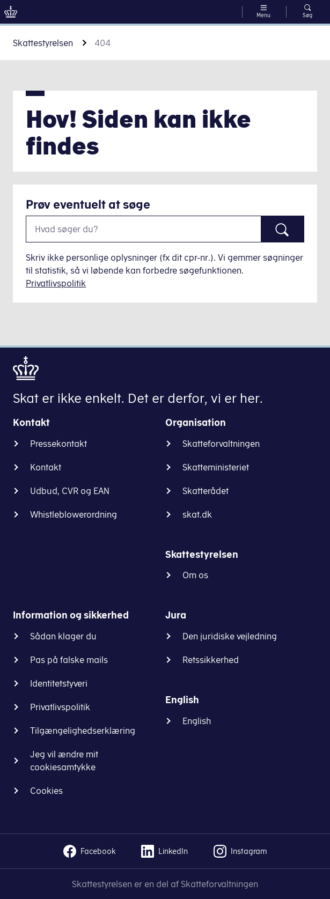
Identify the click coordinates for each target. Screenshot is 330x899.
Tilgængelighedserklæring (82, 730)
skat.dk (197, 514)
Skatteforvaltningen (221, 443)
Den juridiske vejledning (229, 636)
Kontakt (45, 467)
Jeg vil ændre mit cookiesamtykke (64, 760)
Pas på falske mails (69, 660)
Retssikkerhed (210, 660)
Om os (195, 575)
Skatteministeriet (215, 467)
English (196, 721)
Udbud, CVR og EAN (69, 491)
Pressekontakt (58, 443)
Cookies (46, 790)
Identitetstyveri (58, 683)
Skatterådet (205, 491)
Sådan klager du (63, 636)
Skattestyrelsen (43, 43)
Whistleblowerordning (73, 514)
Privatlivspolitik (56, 283)
